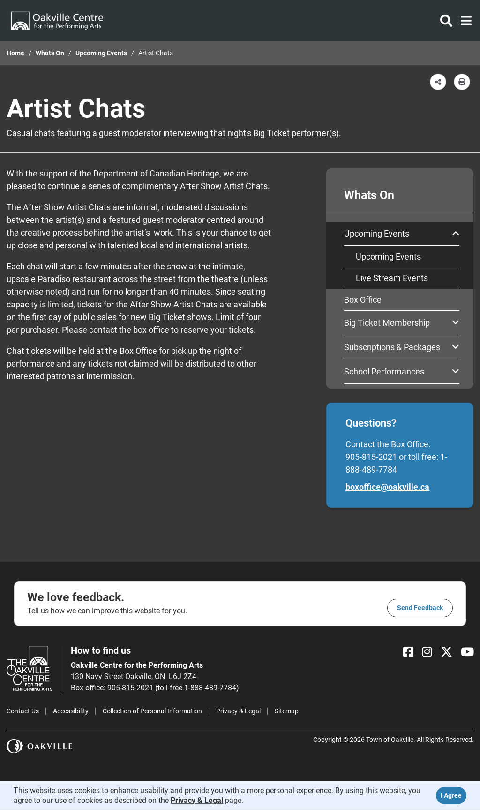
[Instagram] (427, 652)
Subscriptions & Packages (401, 347)
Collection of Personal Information (152, 711)
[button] (438, 82)
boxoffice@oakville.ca (387, 487)
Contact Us (23, 711)
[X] (446, 652)
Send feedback (420, 607)
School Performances (401, 371)
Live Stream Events (392, 278)
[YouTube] (467, 652)
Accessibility (71, 711)
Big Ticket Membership (401, 323)
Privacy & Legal (238, 711)
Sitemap (287, 711)
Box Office (363, 300)
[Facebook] (408, 652)
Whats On (50, 53)
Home (15, 53)
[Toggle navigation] (463, 21)
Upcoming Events (101, 53)
